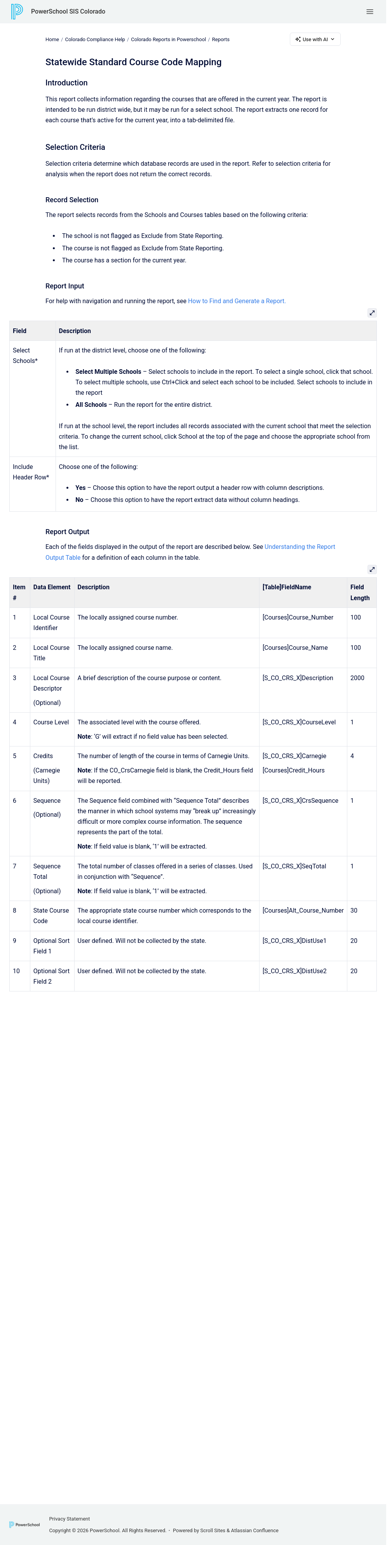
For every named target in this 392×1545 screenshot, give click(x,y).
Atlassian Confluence (255, 1530)
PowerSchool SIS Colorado (68, 11)
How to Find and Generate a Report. (237, 301)
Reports (221, 39)
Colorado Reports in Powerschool (168, 39)
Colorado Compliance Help (95, 39)
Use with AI (315, 39)
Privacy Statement (69, 1519)
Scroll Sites (213, 1530)
